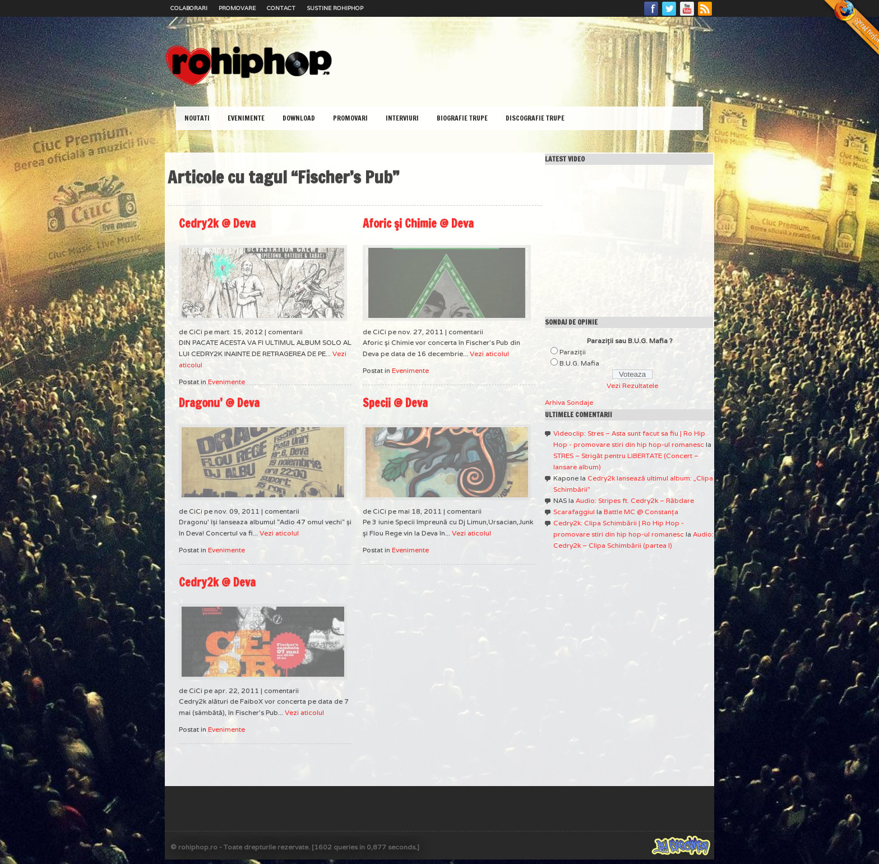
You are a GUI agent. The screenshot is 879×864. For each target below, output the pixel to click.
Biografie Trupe (462, 118)
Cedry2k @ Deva (217, 223)
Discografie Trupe (535, 118)
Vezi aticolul (489, 353)
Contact (281, 8)
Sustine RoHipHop (335, 8)
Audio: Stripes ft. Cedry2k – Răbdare (635, 500)
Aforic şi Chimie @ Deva (418, 223)
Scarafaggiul (574, 511)
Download (299, 118)
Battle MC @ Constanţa (641, 511)
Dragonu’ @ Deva (219, 403)
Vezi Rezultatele (632, 385)
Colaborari (188, 8)
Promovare (237, 8)
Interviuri (402, 118)
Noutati (197, 118)
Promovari (350, 118)
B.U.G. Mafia (579, 363)
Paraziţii (572, 352)
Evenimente (246, 118)
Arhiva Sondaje (569, 402)
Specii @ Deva (395, 403)
